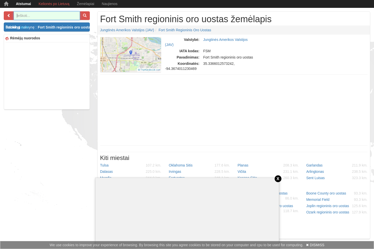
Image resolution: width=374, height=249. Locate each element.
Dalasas (130, 171)
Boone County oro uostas (336, 193)
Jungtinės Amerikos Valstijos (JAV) (127, 30)
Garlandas (336, 165)
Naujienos (110, 4)
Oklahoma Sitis (199, 165)
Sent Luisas (336, 177)
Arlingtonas (336, 171)
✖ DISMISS (315, 245)
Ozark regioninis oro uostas (336, 212)
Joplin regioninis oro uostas (336, 205)
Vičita (268, 171)
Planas (268, 165)
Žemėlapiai (85, 4)
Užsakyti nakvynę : (48, 27)
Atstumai (23, 4)
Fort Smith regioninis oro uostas (185, 30)
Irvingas (199, 171)
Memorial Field (336, 199)
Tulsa (130, 165)
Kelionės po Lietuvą (54, 4)
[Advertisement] (46, 75)
